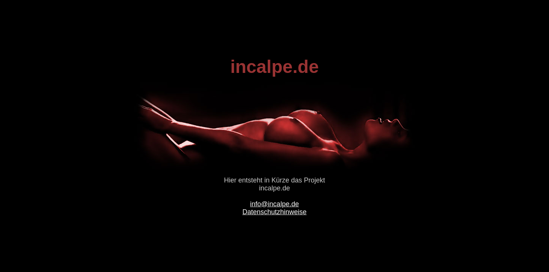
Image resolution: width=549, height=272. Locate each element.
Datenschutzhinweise (274, 212)
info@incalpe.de (274, 204)
